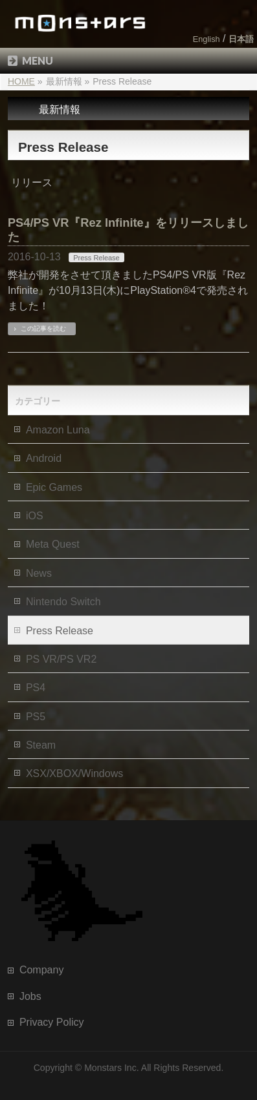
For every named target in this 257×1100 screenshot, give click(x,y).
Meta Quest (53, 544)
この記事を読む (43, 328)
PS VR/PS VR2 (61, 659)
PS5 (35, 716)
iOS (34, 515)
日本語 (241, 39)
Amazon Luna (58, 429)
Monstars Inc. (111, 1068)
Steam (41, 745)
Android (43, 458)
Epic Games (54, 487)
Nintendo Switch (63, 601)
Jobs (30, 996)
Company (41, 969)
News (39, 573)
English (206, 39)
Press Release (96, 258)
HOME (21, 81)
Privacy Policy (51, 1022)
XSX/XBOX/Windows (74, 773)
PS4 (35, 687)
